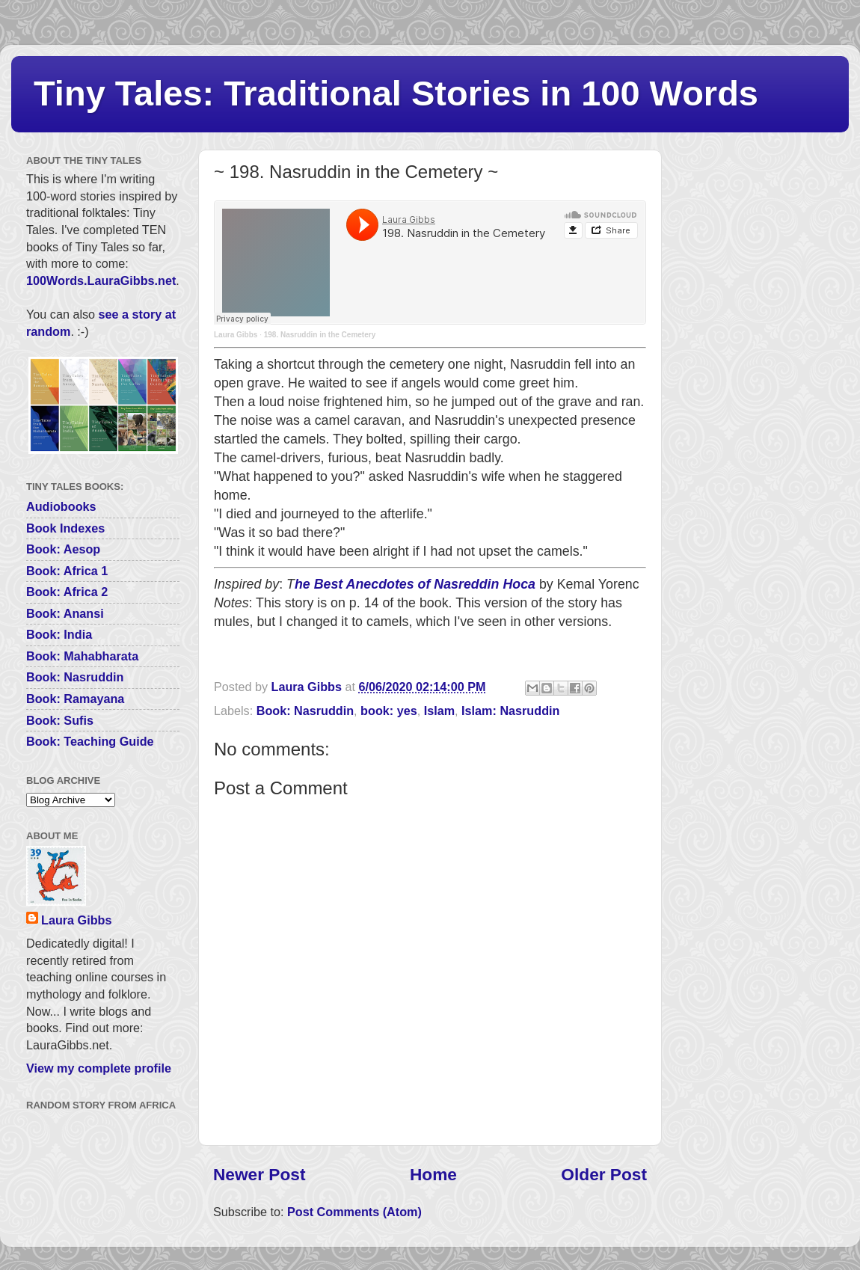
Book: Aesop (63, 549)
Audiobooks (61, 506)
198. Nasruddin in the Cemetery (320, 335)
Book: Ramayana (75, 698)
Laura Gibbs (235, 335)
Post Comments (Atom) (354, 1211)
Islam (439, 710)
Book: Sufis (59, 720)
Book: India (59, 634)
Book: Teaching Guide (90, 741)
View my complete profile (98, 1068)
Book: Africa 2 (67, 591)
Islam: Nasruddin (510, 710)
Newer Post (259, 1174)
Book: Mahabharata (82, 656)
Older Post (604, 1174)
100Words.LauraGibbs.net (101, 280)
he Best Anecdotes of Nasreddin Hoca (415, 584)
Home (433, 1174)
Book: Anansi (65, 613)
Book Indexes (65, 528)
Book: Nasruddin (305, 710)
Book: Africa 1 (67, 570)
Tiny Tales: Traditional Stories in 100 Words (396, 93)
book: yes (388, 710)
